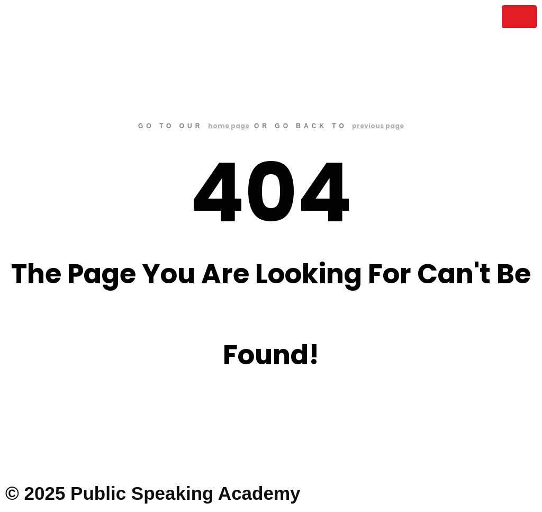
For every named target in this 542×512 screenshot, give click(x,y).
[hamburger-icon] (519, 16)
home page (228, 125)
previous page (378, 125)
